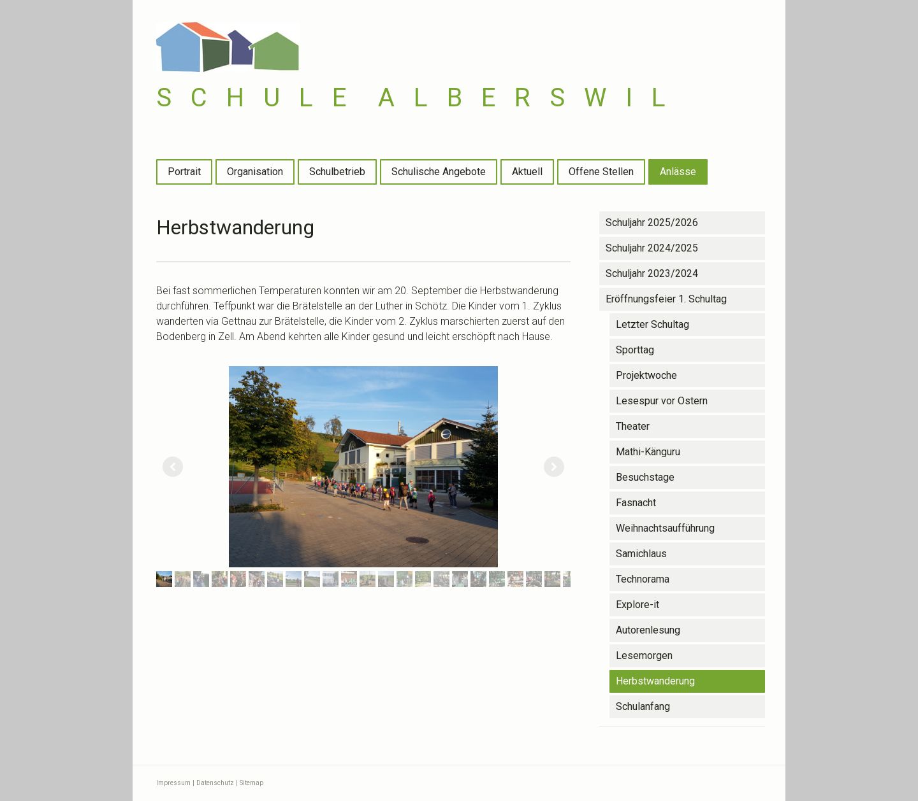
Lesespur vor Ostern (662, 401)
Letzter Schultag (652, 324)
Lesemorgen (644, 655)
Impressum (173, 783)
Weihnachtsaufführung (665, 528)
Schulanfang (643, 706)
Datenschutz (215, 783)
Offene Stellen (601, 172)
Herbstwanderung (655, 681)
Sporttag (635, 350)
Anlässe (678, 172)
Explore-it (637, 605)
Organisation (255, 172)
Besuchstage (645, 477)
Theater (633, 426)
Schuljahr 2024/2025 (652, 248)
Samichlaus (641, 554)
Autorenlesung (648, 630)
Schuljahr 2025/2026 (652, 222)
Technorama (642, 579)
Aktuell (527, 172)
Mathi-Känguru (648, 452)
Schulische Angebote (438, 172)
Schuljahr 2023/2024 (652, 273)
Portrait (184, 172)
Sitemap (251, 783)
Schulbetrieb (337, 172)
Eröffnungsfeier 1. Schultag (666, 299)
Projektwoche (646, 375)
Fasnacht (636, 503)
